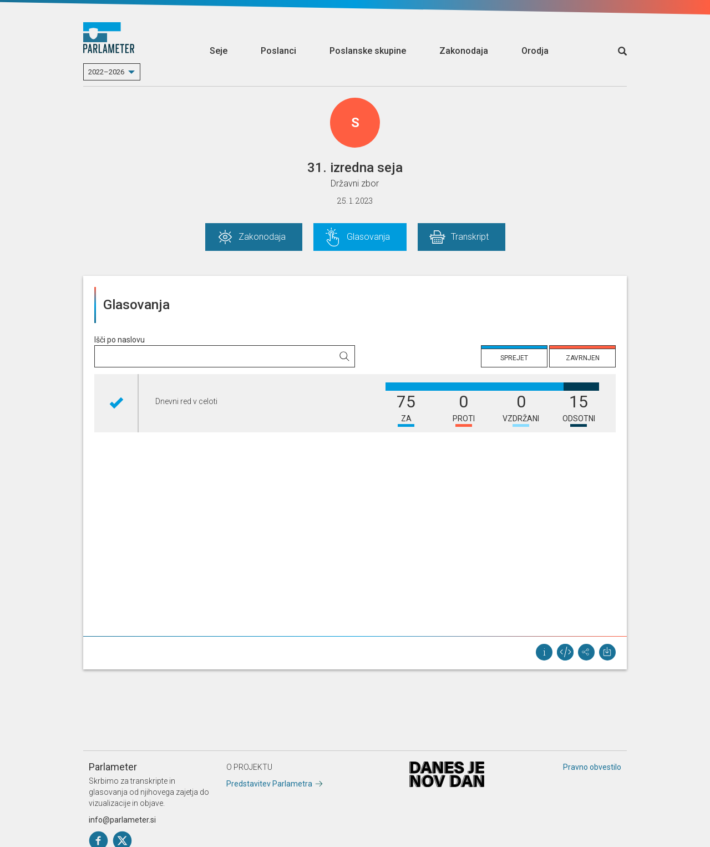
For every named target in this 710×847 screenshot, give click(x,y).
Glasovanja (368, 236)
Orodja (535, 51)
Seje (218, 51)
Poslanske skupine (367, 51)
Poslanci (278, 51)
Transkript (470, 236)
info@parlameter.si (122, 819)
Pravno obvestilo (592, 767)
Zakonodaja (463, 51)
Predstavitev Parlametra (269, 783)
